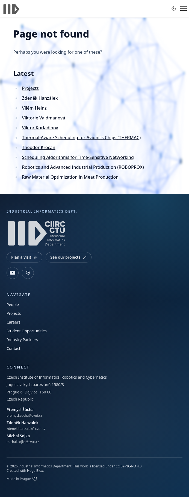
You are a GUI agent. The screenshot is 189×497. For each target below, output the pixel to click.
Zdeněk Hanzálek (40, 98)
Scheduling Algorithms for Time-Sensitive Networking (78, 157)
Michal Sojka (18, 435)
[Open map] (28, 273)
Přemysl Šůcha (20, 409)
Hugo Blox (35, 470)
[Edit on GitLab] (22, 479)
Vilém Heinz (34, 108)
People (13, 304)
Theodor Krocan (38, 147)
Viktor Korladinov (40, 128)
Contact (13, 348)
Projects (30, 88)
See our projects (68, 257)
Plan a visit (24, 257)
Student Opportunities (27, 330)
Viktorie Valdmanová (43, 118)
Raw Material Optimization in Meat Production (70, 177)
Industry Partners (22, 339)
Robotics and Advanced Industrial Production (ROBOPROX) (83, 167)
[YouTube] (13, 273)
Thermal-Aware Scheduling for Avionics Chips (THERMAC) (81, 138)
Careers (13, 322)
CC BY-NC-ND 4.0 (128, 466)
